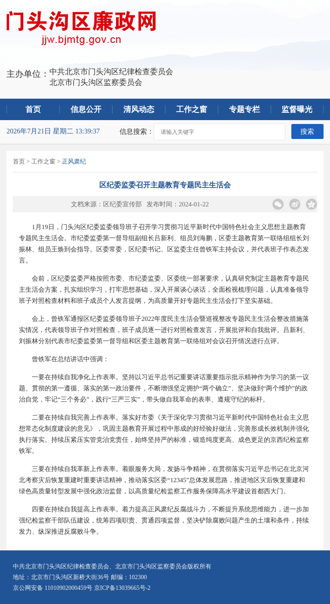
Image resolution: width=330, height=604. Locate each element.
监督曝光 (296, 109)
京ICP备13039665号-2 (122, 588)
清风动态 (138, 109)
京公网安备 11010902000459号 (52, 588)
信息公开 (85, 109)
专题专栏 (244, 109)
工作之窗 (191, 109)
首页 (33, 109)
